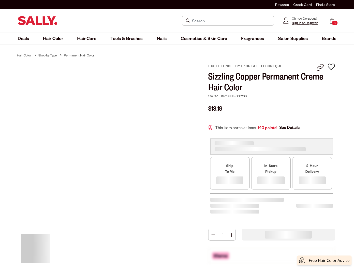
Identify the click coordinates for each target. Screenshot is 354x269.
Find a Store (325, 4)
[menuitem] (23, 38)
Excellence (221, 66)
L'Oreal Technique (261, 66)
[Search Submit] (188, 21)
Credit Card (302, 4)
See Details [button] (289, 127)
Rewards (282, 4)
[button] (23, 38)
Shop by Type (47, 55)
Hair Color (24, 55)
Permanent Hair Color (79, 55)
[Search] (231, 20)
